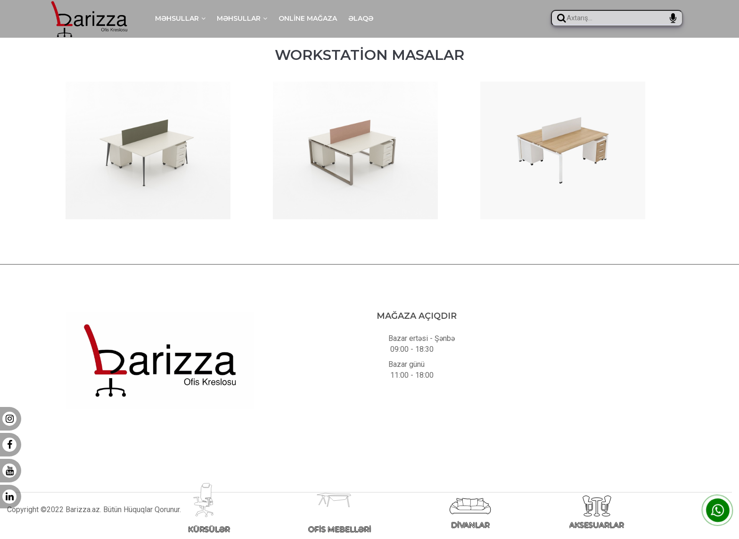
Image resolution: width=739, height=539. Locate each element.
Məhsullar (180, 18)
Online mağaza (308, 18)
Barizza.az (83, 516)
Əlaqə (360, 18)
